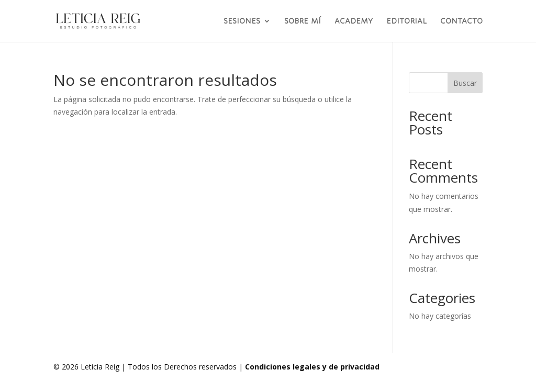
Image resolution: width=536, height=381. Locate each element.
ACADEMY (353, 21)
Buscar (465, 83)
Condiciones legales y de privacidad (312, 367)
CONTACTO (461, 21)
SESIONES (242, 21)
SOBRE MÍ (302, 21)
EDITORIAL (406, 21)
